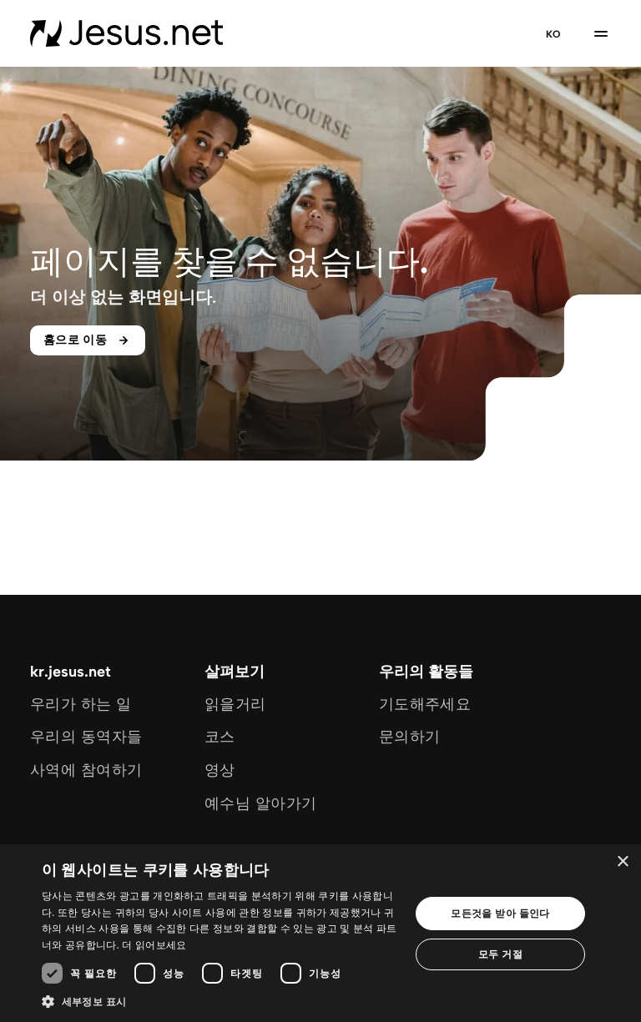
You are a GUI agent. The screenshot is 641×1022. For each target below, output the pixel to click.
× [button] (622, 862)
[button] (220, 1001)
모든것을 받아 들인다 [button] (500, 913)
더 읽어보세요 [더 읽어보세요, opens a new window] (154, 945)
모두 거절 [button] (500, 954)
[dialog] (320, 933)
